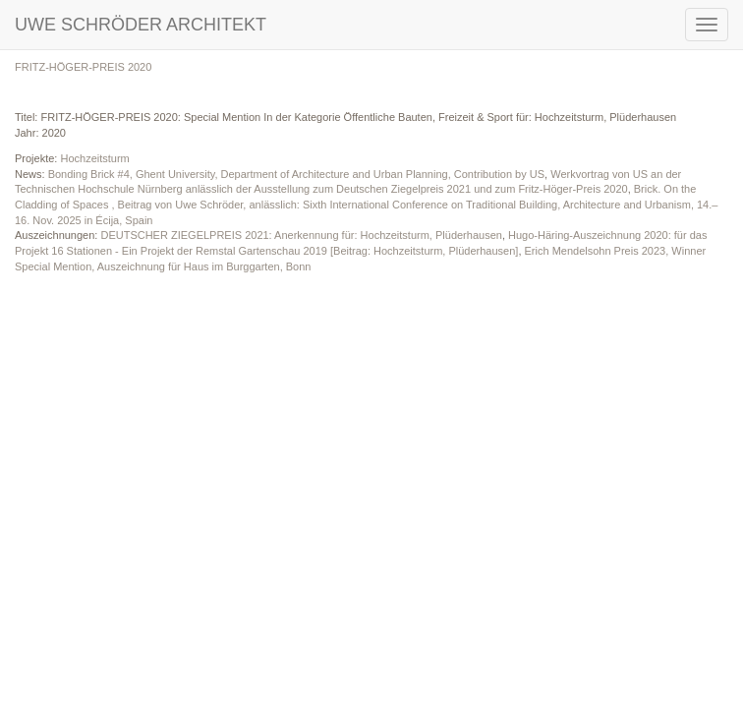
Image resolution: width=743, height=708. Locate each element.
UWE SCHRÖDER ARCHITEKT (140, 24)
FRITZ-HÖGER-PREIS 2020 (83, 67)
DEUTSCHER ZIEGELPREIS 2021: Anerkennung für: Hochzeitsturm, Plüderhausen (300, 235)
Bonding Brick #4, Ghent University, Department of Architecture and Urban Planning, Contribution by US (296, 174)
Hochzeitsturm (94, 158)
